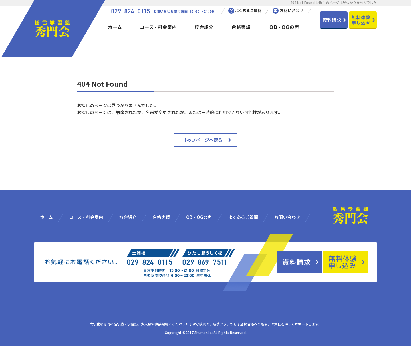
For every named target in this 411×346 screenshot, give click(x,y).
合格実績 (161, 217)
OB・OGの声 (199, 217)
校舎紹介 (127, 217)
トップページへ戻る (203, 139)
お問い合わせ (287, 217)
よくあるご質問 (243, 217)
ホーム (46, 217)
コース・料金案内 (86, 217)
